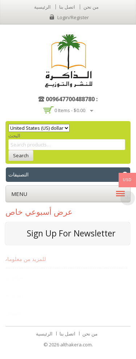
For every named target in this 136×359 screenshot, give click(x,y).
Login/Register (73, 17)
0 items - (69, 110)
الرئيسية (42, 7)
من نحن (91, 7)
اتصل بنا (67, 7)
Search (21, 155)
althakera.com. (76, 344)
